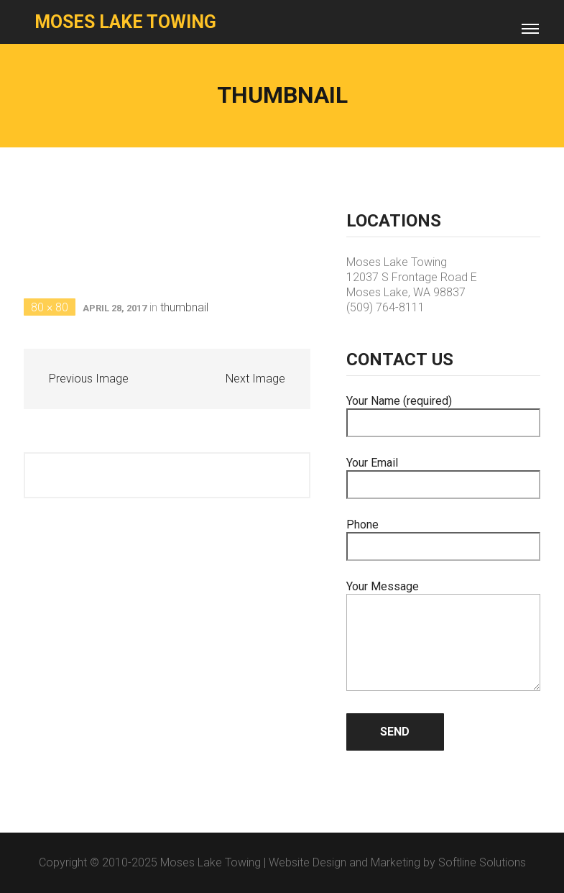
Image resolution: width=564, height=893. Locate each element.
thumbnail (184, 307)
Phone (443, 536)
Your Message (443, 637)
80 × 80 (49, 307)
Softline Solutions (482, 862)
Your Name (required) (443, 412)
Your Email (443, 474)
